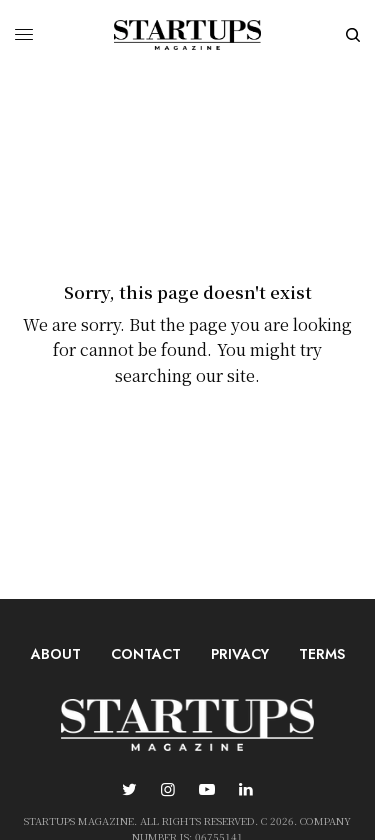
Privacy (240, 654)
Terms (322, 654)
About (56, 654)
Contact (146, 654)
